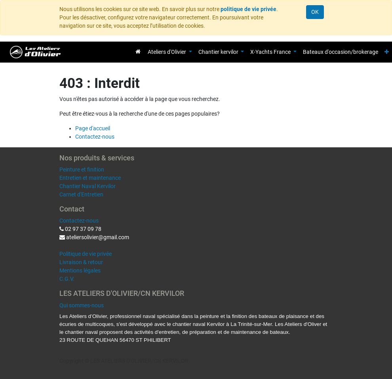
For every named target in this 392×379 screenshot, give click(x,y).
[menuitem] (138, 51)
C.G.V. (66, 279)
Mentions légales (80, 270)
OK (315, 12)
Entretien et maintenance (90, 178)
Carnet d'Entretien (81, 194)
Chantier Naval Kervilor (87, 186)
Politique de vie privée (85, 254)
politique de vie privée (248, 9)
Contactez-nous (94, 136)
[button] (386, 52)
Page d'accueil (92, 128)
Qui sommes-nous (81, 305)
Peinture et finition (81, 169)
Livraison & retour (81, 262)
